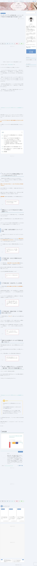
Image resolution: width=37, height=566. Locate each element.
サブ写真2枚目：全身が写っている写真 (11, 142)
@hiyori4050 (10, 64)
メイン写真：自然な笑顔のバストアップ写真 (12, 139)
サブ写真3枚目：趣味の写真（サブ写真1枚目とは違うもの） (13, 144)
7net (19, 442)
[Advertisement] (12, 54)
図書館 (22, 443)
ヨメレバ (13, 439)
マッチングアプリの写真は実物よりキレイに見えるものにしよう (13, 136)
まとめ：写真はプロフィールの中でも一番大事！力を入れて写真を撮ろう (13, 149)
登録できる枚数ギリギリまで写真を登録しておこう (13, 146)
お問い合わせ (16, 1)
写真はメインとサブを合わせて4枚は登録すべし (12, 138)
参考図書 (5, 151)
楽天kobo (11, 442)
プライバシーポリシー (28, 1)
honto (21, 442)
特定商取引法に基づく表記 (22, 1)
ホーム (4, 1)
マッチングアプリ (3, 13)
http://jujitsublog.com (9, 465)
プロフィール (10, 1)
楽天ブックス (9, 445)
